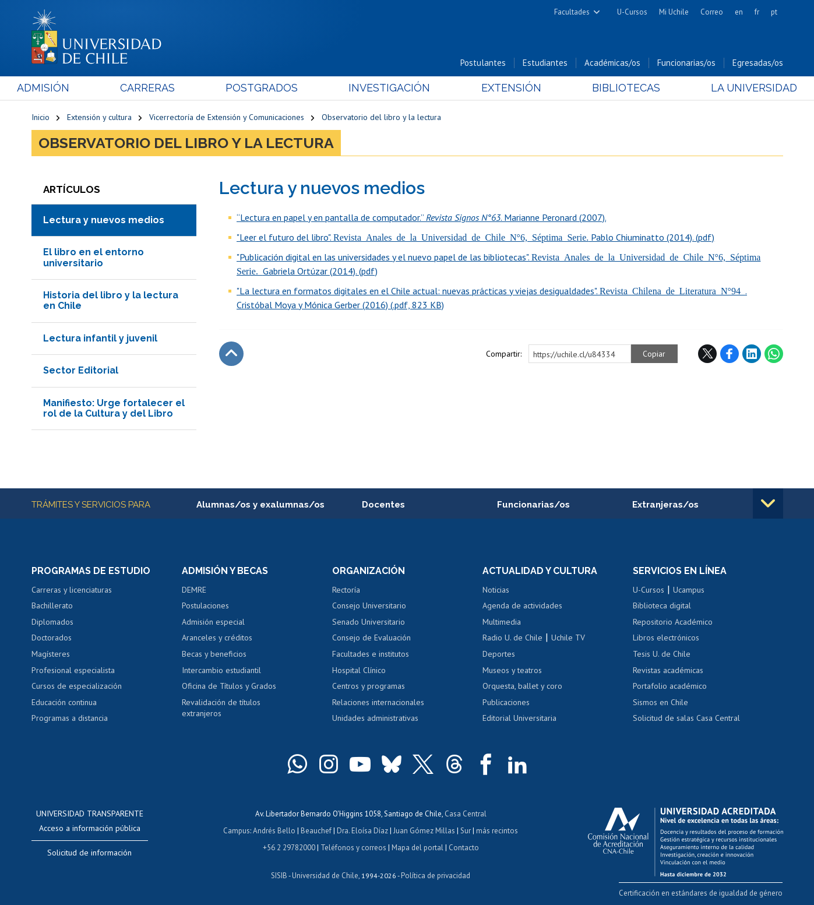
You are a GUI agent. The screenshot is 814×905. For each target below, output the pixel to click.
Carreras (156, 88)
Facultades (572, 12)
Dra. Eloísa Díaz (362, 829)
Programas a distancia (69, 718)
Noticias (495, 589)
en (739, 12)
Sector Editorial (80, 370)
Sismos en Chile (660, 702)
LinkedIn (751, 353)
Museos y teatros (512, 670)
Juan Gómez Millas (424, 829)
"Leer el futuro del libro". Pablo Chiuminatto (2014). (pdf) (475, 237)
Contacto (464, 846)
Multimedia (501, 622)
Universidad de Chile (325, 873)
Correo (711, 12)
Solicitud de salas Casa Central (686, 718)
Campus (236, 829)
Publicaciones (506, 702)
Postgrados (266, 88)
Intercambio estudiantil (221, 670)
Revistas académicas (668, 670)
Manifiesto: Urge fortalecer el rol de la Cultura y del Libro (114, 408)
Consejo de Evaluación (371, 638)
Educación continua (64, 702)
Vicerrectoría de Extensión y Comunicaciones (226, 117)
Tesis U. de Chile (661, 654)
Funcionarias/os (686, 63)
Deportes (498, 654)
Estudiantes (545, 63)
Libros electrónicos (666, 638)
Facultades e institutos (370, 654)
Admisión (57, 88)
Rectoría (346, 589)
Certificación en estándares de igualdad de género (701, 892)
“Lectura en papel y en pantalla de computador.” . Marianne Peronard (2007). (421, 217)
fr (757, 12)
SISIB (279, 873)
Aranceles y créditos (217, 638)
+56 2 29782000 (289, 846)
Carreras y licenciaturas (71, 589)
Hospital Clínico (359, 670)
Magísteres (50, 654)
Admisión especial (213, 622)
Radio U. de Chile (512, 638)
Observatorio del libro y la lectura (381, 117)
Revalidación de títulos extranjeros (221, 708)
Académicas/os (612, 63)
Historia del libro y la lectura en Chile (110, 300)
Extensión (506, 88)
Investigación (389, 88)
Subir (231, 353)
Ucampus (688, 589)
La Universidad (739, 88)
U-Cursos (632, 12)
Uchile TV (568, 638)
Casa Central (466, 813)
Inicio (40, 117)
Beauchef (316, 829)
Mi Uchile (674, 12)
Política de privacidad (435, 873)
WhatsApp (774, 354)
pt (774, 12)
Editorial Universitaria (519, 718)
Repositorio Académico (673, 622)
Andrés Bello (274, 829)
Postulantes (483, 63)
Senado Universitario (368, 622)
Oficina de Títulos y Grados (229, 686)
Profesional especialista (73, 670)
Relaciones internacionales (378, 702)
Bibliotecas (616, 88)
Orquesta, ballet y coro (522, 686)
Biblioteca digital (662, 606)
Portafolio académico (670, 686)
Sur (465, 829)
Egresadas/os (757, 63)
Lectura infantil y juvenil (100, 338)
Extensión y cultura (99, 117)
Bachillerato (52, 606)
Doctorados (51, 638)
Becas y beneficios (214, 654)
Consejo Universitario (369, 606)
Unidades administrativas (375, 718)
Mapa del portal (417, 846)
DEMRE (194, 589)
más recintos (497, 829)
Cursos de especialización (76, 686)
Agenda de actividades (522, 606)
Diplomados (52, 622)
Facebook (729, 353)
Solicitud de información (89, 852)
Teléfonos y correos (353, 846)
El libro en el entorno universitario (93, 257)
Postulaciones (205, 606)
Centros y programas (368, 686)
